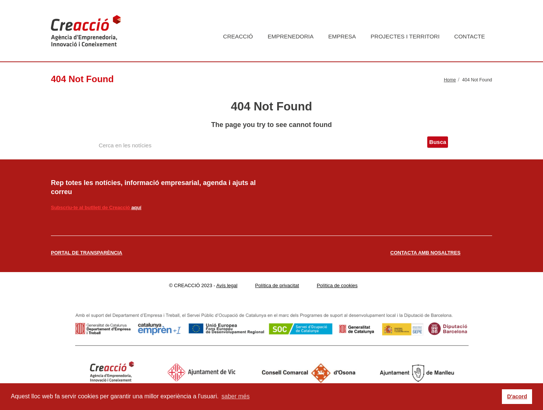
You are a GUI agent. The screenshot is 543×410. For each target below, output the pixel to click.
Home (450, 80)
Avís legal (227, 285)
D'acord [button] (517, 396)
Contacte (469, 36)
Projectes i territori (405, 36)
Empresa (342, 36)
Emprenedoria (291, 36)
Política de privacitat (277, 285)
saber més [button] (235, 396)
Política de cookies (337, 285)
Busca (437, 142)
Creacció (238, 36)
